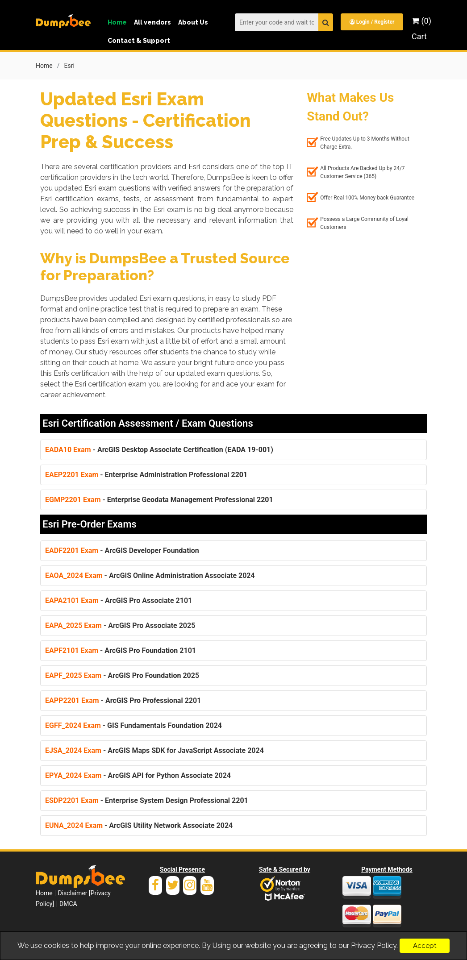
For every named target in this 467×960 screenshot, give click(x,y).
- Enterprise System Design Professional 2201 (146, 800)
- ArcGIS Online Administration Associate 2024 (150, 575)
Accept (424, 946)
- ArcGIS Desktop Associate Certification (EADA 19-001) (159, 449)
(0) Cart (421, 28)
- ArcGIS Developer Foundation (122, 550)
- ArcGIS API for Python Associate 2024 (138, 775)
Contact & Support (139, 40)
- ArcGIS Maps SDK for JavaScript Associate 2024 (154, 750)
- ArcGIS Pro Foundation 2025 (122, 675)
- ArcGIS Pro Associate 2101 (118, 600)
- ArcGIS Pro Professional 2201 (123, 700)
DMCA (68, 903)
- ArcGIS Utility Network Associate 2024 (139, 825)
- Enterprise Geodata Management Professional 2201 (159, 499)
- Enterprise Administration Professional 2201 (146, 474)
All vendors (152, 22)
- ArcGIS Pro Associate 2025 (120, 625)
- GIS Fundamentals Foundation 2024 (133, 725)
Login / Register (372, 22)
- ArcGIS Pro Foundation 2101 (120, 650)
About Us (193, 22)
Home (117, 22)
